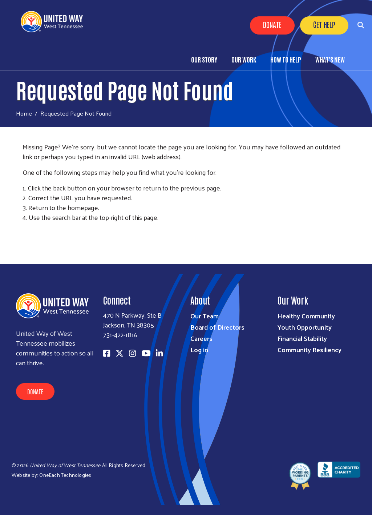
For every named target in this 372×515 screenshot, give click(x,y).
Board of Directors (217, 327)
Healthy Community (306, 315)
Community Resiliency (309, 349)
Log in (199, 349)
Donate (272, 24)
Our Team (204, 315)
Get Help (324, 24)
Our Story (204, 59)
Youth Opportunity (305, 327)
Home (24, 113)
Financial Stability (302, 338)
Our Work (243, 59)
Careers (201, 338)
